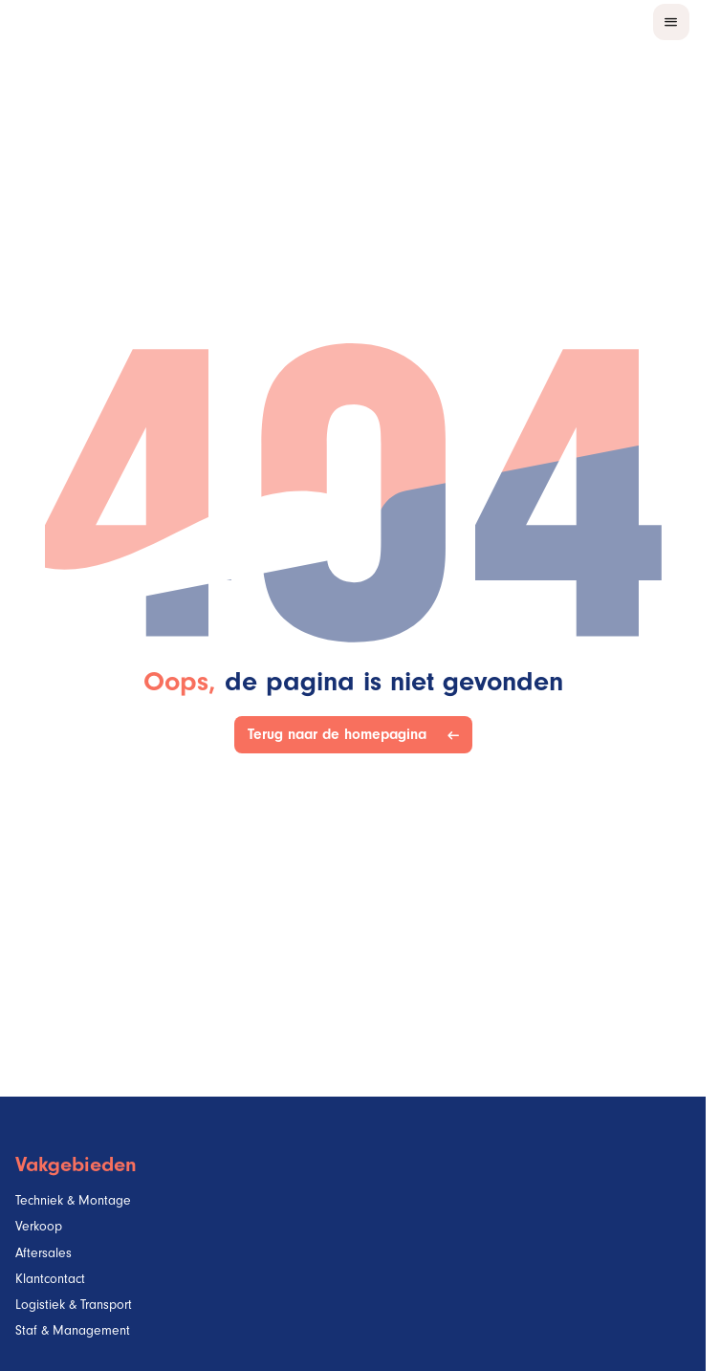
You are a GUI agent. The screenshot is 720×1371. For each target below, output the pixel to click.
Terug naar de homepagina (341, 735)
